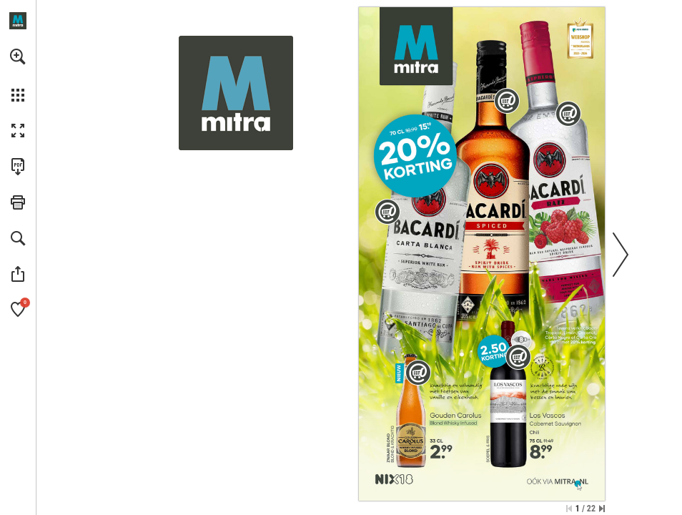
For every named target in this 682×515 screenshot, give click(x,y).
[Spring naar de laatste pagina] (602, 508)
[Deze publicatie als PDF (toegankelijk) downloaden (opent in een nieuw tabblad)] (18, 167)
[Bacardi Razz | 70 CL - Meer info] (555, 170)
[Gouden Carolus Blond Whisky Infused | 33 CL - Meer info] (411, 411)
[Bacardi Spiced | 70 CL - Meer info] (492, 191)
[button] (18, 56)
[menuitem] (18, 75)
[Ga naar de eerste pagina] (569, 508)
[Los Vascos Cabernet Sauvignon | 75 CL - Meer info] (509, 395)
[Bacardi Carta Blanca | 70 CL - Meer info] (424, 209)
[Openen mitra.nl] (18, 21)
